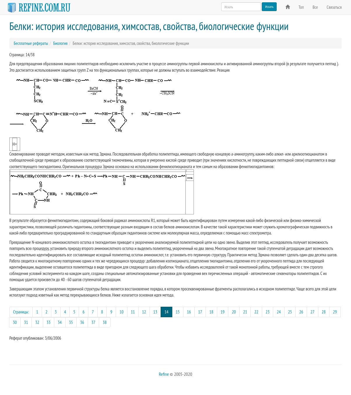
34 (60, 322)
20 (234, 312)
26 (301, 312)
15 (178, 312)
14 (168, 311)
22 (256, 312)
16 (189, 312)
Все (315, 7)
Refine (164, 374)
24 (279, 312)
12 (144, 312)
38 (105, 322)
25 (290, 312)
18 (211, 312)
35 (71, 322)
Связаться (334, 7)
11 (133, 312)
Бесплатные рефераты (31, 43)
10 (122, 312)
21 (245, 312)
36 (82, 322)
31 (26, 322)
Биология (60, 43)
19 (223, 312)
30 (15, 322)
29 (335, 312)
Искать (269, 6)
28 (324, 312)
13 (155, 312)
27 (312, 312)
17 (200, 312)
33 (49, 322)
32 (37, 322)
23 (268, 312)
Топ (301, 7)
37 (94, 322)
